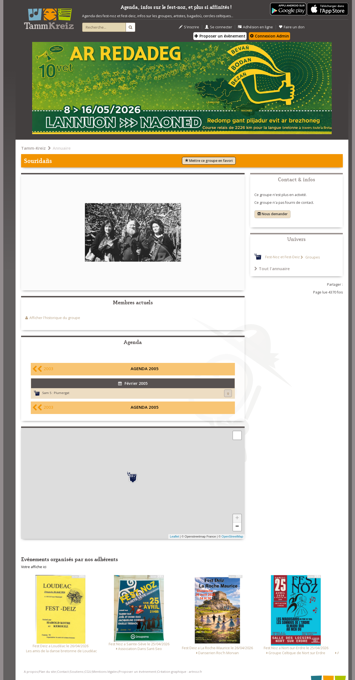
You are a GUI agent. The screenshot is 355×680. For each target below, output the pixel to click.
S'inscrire (189, 27)
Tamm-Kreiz (33, 148)
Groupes (312, 257)
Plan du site (47, 671)
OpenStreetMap (232, 536)
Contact (63, 671)
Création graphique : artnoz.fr (179, 671)
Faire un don (292, 27)
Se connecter (218, 27)
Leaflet (174, 536)
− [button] (237, 527)
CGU (88, 671)
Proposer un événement (137, 671)
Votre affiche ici (33, 566)
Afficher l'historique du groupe (54, 317)
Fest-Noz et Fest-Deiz (282, 257)
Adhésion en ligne (255, 27)
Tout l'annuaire (272, 268)
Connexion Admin (269, 36)
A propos (31, 671)
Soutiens (76, 671)
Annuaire (62, 148)
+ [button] (237, 518)
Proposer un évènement (219, 36)
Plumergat (61, 393)
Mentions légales (105, 671)
